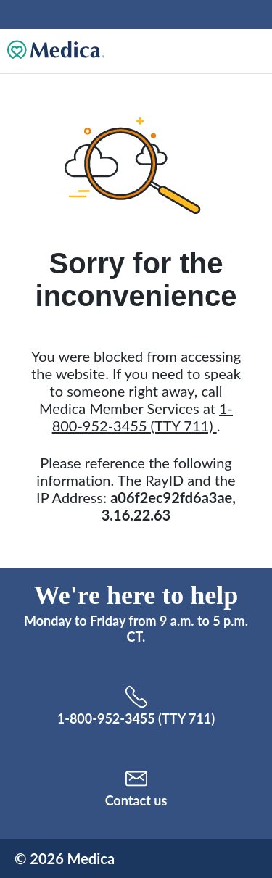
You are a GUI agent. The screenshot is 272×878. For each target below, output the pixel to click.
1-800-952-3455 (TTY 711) (142, 416)
